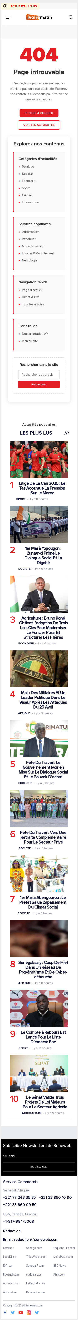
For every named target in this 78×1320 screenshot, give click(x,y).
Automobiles (30, 232)
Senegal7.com (35, 1266)
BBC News (59, 1266)
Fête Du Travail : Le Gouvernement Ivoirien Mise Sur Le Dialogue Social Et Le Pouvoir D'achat (43, 769)
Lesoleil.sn (9, 1257)
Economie (25, 643)
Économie (28, 181)
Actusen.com (11, 1283)
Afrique (24, 713)
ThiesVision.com (36, 1257)
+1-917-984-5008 (18, 1222)
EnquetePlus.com (64, 1248)
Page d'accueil (32, 290)
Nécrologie (29, 260)
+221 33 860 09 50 (20, 1205)
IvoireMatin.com (63, 1257)
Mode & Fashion (33, 246)
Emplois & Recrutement (38, 253)
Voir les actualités (39, 125)
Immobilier (29, 239)
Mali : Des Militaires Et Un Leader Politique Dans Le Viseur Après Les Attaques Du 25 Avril (43, 700)
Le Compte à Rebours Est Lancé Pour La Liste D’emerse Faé (43, 1037)
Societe (24, 568)
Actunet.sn (10, 1292)
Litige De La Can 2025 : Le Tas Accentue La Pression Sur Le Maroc (42, 488)
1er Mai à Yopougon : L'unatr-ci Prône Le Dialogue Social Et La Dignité (43, 555)
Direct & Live (31, 297)
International (30, 202)
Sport (26, 188)
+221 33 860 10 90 (55, 1198)
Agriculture (31, 1113)
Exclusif (25, 783)
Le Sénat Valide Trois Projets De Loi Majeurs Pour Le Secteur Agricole (45, 1102)
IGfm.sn (7, 1266)
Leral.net (8, 1248)
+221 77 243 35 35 (19, 1198)
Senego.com (34, 1248)
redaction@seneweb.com (36, 1240)
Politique (28, 167)
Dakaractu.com (35, 1292)
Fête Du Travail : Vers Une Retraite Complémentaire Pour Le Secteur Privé (43, 837)
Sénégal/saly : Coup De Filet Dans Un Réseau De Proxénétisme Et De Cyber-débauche (43, 969)
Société (27, 174)
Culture (27, 195)
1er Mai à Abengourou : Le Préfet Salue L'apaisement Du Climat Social (42, 902)
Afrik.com (59, 1275)
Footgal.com (11, 1275)
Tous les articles (33, 304)
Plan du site (30, 341)
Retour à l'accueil (39, 113)
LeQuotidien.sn (35, 1283)
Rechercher (39, 384)
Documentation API (35, 334)
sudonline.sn (34, 1275)
